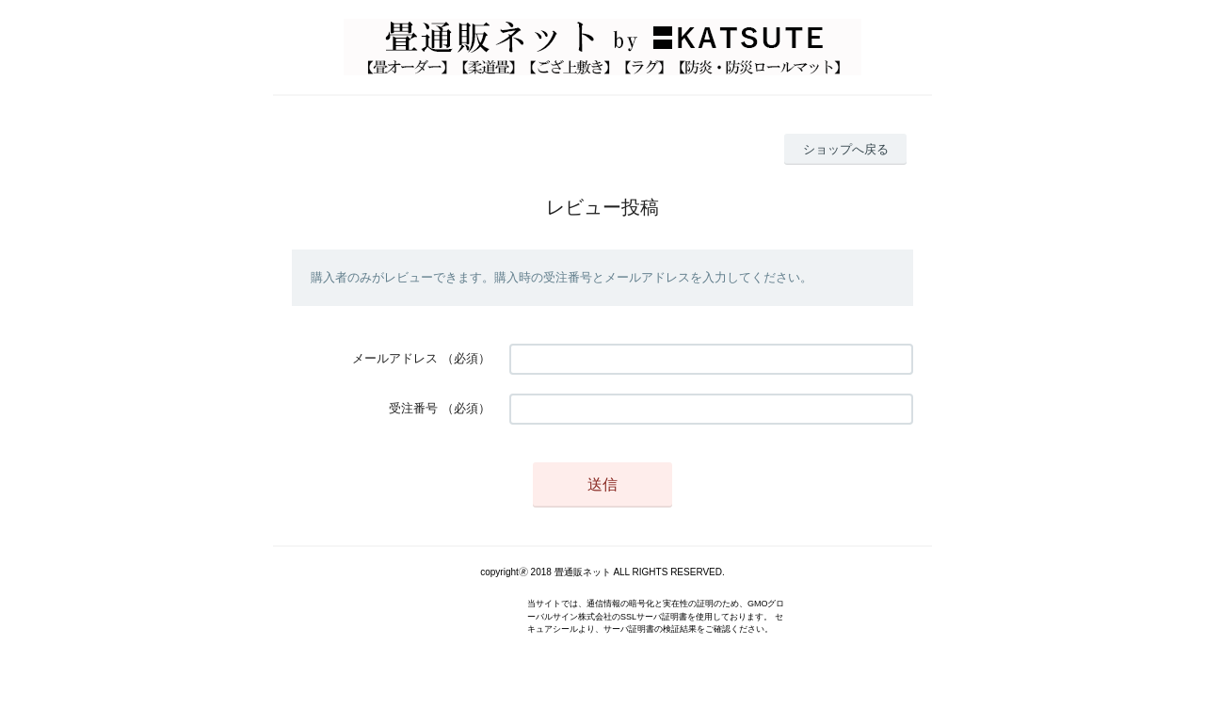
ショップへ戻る (846, 149)
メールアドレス (395, 358)
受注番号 (413, 408)
